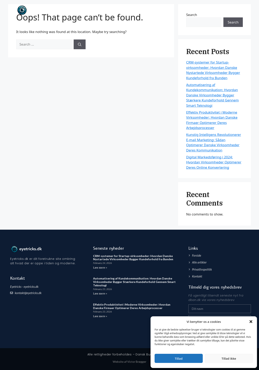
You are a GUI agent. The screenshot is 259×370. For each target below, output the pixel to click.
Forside (219, 10)
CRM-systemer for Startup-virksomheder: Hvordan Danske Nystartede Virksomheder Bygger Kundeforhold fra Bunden (133, 257)
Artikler (234, 10)
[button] (251, 322)
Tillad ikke (229, 358)
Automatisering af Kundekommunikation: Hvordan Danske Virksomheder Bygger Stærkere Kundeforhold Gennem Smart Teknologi (212, 95)
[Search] (80, 44)
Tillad (179, 358)
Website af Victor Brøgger (129, 361)
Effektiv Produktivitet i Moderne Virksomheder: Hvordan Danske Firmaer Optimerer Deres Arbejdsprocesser (131, 306)
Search (233, 22)
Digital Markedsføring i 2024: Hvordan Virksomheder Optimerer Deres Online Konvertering (213, 162)
